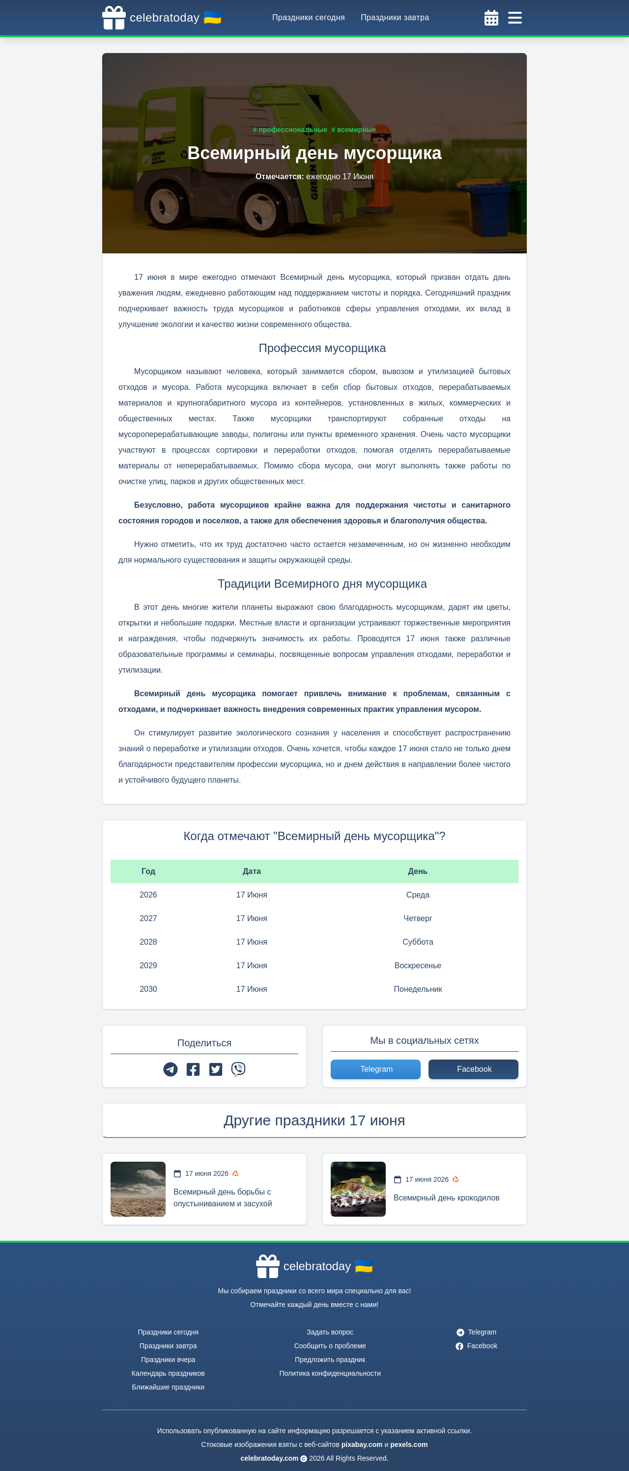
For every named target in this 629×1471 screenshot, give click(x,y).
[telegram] (170, 1069)
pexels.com (409, 1444)
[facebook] (193, 1069)
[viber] (238, 1069)
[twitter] (215, 1069)
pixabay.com (362, 1444)
